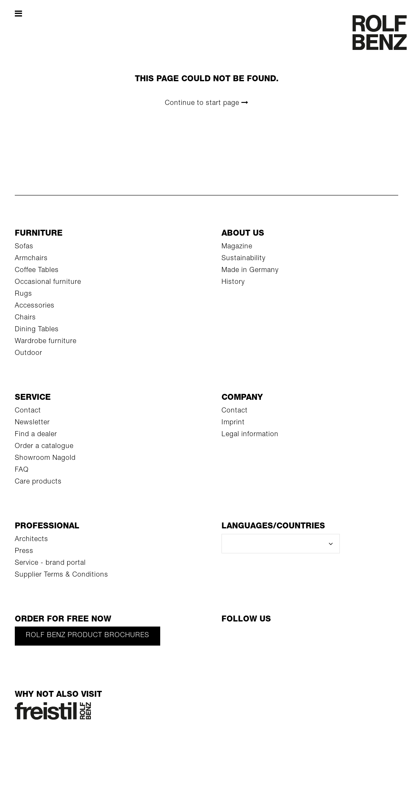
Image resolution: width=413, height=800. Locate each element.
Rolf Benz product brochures (87, 635)
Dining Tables (37, 330)
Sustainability (243, 259)
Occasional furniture (48, 282)
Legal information (250, 435)
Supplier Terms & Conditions (61, 575)
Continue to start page (207, 103)
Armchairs (31, 259)
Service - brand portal (50, 563)
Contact (28, 411)
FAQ (22, 470)
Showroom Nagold (45, 458)
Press (24, 551)
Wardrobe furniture (46, 341)
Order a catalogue (44, 446)
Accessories (35, 306)
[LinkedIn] (344, 639)
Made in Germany (250, 270)
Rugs (23, 294)
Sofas (24, 247)
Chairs (25, 318)
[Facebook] (234, 639)
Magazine (237, 247)
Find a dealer (36, 435)
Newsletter (32, 423)
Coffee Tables (37, 270)
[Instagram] (316, 639)
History (233, 282)
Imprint (233, 423)
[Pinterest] (289, 639)
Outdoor (28, 353)
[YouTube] (261, 639)
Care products (38, 482)
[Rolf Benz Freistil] (53, 711)
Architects (31, 539)
